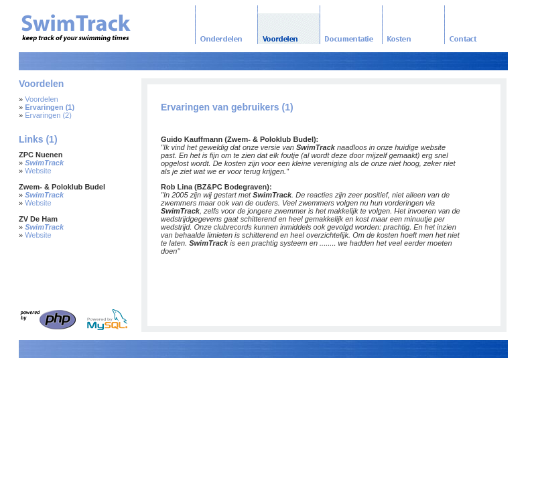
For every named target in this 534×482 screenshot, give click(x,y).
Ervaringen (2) (48, 115)
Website (38, 171)
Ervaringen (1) (49, 107)
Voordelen (41, 99)
